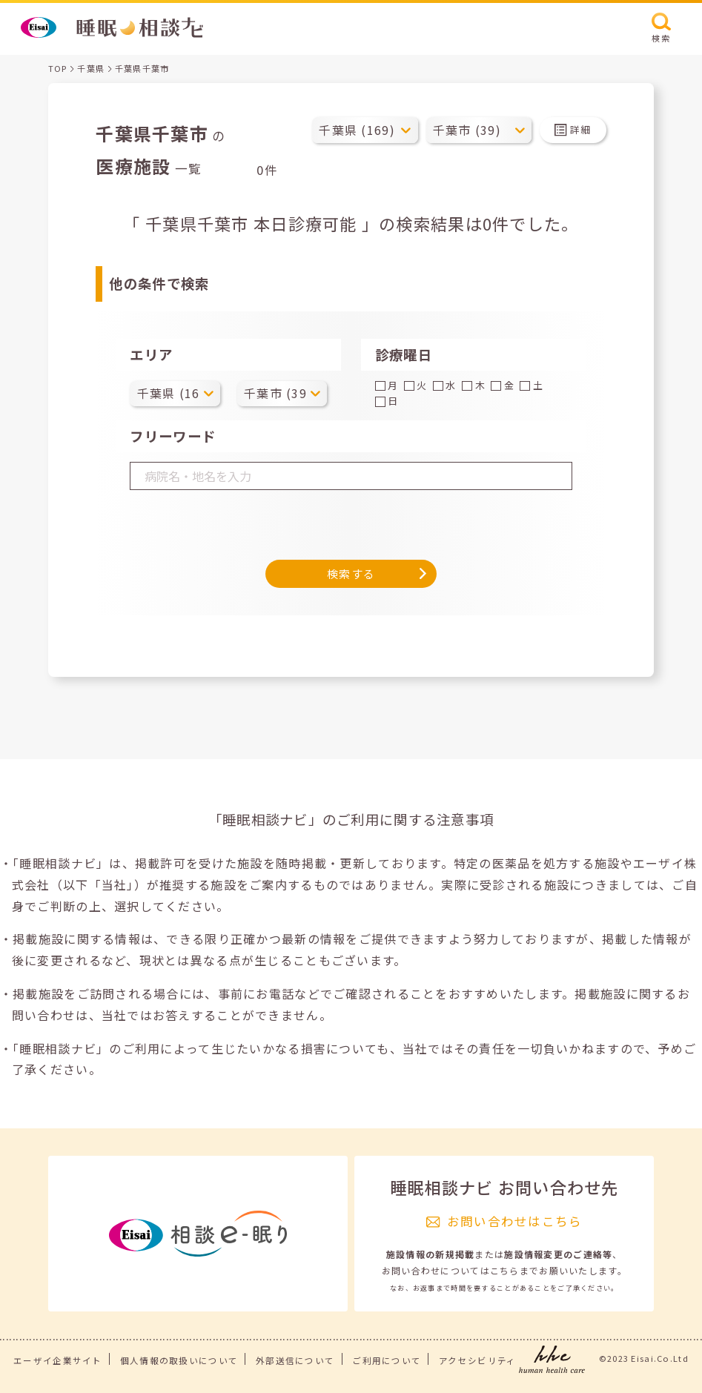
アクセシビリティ (477, 1360)
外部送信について (295, 1360)
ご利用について (386, 1360)
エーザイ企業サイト (57, 1360)
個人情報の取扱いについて (179, 1360)
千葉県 (91, 68)
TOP (57, 68)
